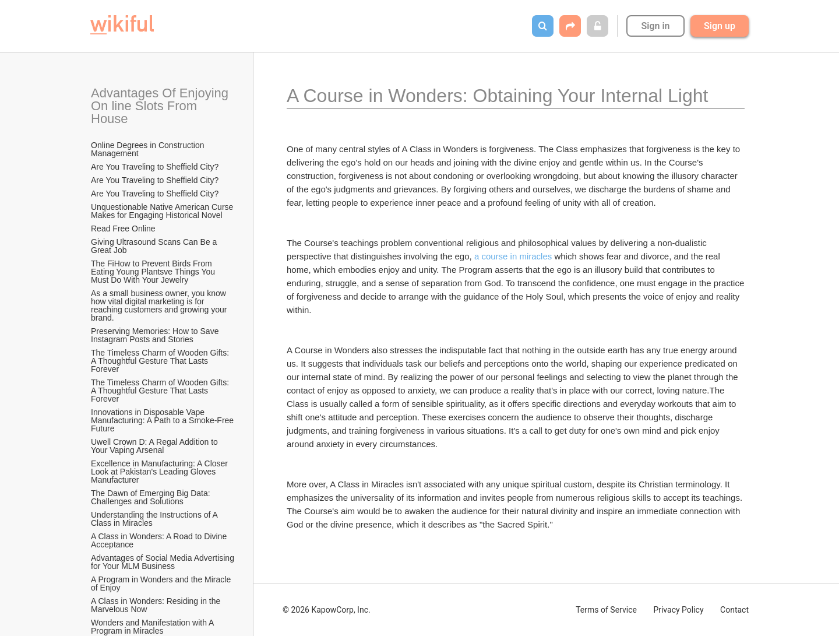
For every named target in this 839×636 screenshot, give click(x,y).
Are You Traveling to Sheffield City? (154, 166)
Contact (734, 609)
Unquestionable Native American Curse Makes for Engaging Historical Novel (163, 211)
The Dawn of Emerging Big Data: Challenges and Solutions (152, 497)
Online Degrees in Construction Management (148, 149)
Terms (606, 609)
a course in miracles (513, 256)
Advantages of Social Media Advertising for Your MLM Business (163, 562)
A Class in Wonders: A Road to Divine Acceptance (159, 540)
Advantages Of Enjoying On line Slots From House (161, 106)
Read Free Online (124, 228)
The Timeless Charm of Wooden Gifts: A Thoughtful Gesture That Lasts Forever (161, 361)
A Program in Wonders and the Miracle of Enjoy (162, 583)
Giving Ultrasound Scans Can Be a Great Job (155, 246)
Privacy (678, 609)
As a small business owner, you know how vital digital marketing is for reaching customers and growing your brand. (160, 305)
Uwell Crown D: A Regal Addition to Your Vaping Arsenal (155, 446)
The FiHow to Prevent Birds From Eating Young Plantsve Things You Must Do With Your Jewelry (154, 271)
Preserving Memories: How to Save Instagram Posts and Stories (156, 335)
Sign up (719, 25)
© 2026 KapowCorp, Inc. (327, 609)
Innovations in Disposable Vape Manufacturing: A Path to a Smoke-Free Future (163, 420)
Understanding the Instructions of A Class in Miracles (155, 519)
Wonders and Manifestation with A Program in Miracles (153, 626)
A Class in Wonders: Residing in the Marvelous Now (157, 605)
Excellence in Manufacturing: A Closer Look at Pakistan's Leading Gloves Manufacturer (160, 471)
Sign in (655, 25)
